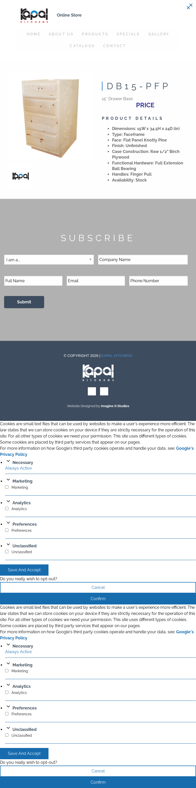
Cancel (98, 587)
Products (95, 34)
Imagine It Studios (115, 406)
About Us (61, 34)
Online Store (69, 15)
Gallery (158, 34)
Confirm (98, 598)
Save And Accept (24, 569)
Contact (114, 46)
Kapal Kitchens (116, 356)
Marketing (22, 481)
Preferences (25, 524)
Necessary (23, 462)
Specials (128, 34)
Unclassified (24, 546)
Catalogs (82, 46)
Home (34, 34)
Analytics (22, 502)
